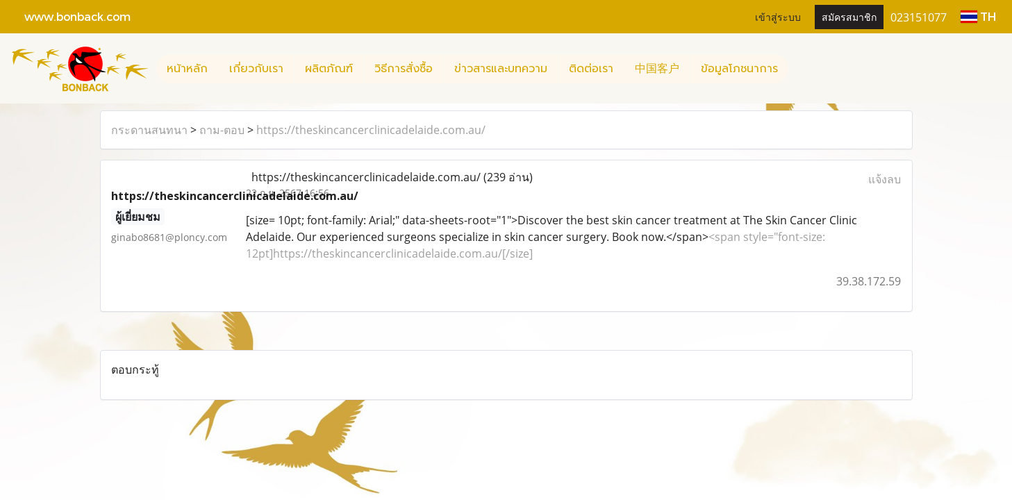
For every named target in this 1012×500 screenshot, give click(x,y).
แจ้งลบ (884, 179)
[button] (800, 68)
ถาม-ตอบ (221, 130)
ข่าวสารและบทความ (500, 68)
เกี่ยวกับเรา (256, 68)
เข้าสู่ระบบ (778, 16)
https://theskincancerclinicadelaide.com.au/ (371, 130)
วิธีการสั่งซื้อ (403, 68)
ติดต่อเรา (591, 68)
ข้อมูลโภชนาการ (739, 68)
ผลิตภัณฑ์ (329, 68)
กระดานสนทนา (149, 130)
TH (978, 16)
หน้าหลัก (187, 68)
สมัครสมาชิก (849, 16)
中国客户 (657, 68)
